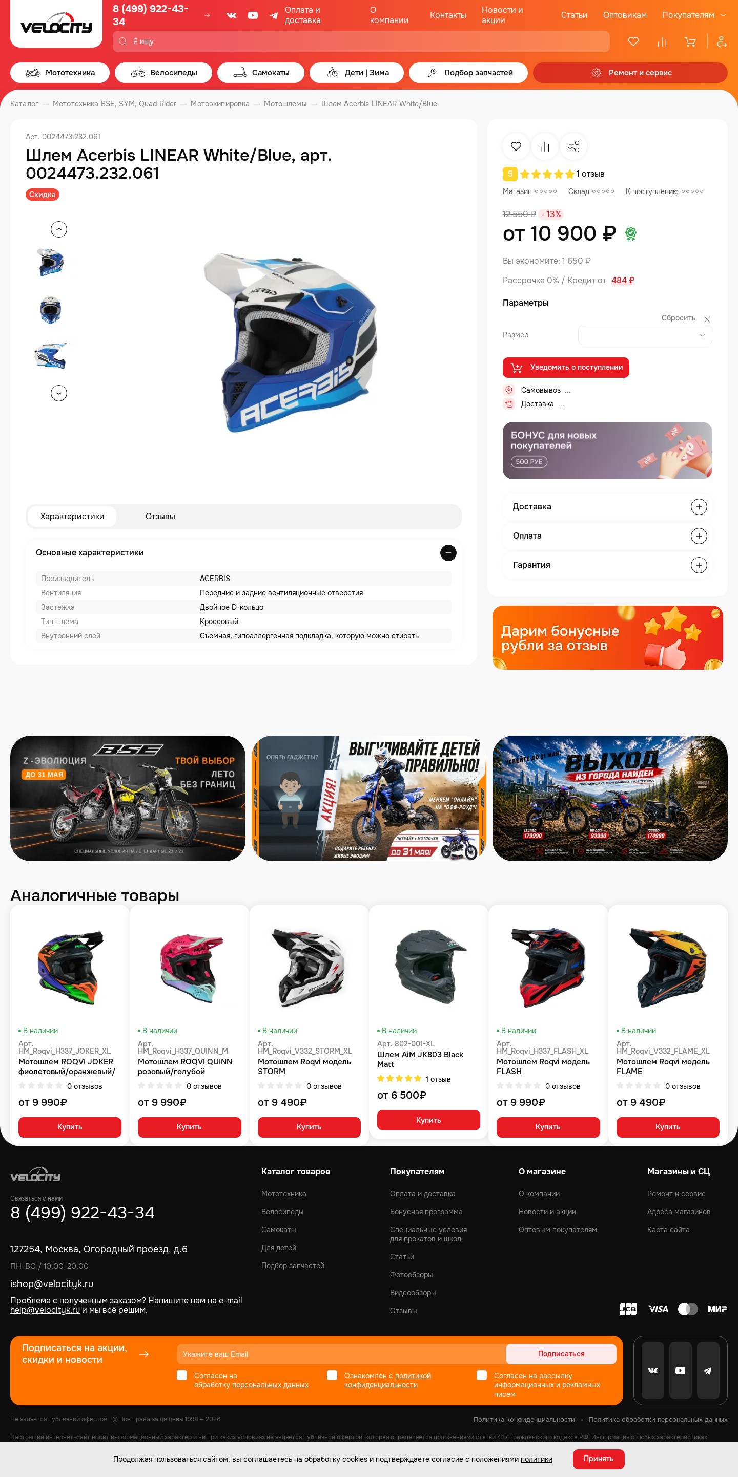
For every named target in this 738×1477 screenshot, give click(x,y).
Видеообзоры (413, 1292)
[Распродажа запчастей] (127, 798)
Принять (599, 1459)
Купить (70, 1127)
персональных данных (270, 1384)
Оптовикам (625, 15)
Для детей (278, 1247)
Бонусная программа (426, 1211)
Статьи (574, 15)
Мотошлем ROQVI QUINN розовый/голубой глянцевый (185, 1067)
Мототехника (283, 1193)
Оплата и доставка (303, 15)
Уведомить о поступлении (566, 367)
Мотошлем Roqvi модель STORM (304, 1067)
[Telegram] (274, 15)
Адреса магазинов (679, 1211)
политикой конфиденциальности (387, 1380)
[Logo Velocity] (56, 26)
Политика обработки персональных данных (658, 1419)
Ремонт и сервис (676, 1193)
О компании (389, 15)
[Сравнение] (662, 41)
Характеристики (72, 516)
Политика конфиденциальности (524, 1419)
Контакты (448, 15)
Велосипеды (282, 1211)
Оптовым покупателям (558, 1229)
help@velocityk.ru (45, 1309)
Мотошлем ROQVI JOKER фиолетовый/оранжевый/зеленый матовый (66, 1067)
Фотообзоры (411, 1274)
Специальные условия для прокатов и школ (428, 1234)
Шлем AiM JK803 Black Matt (420, 1059)
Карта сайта (668, 1229)
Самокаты (278, 1229)
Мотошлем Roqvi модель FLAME (663, 1067)
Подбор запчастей (292, 1265)
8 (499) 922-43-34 (151, 15)
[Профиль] (717, 41)
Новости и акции (502, 15)
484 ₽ (622, 280)
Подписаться (577, 1354)
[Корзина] (691, 41)
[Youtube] (253, 15)
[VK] (231, 15)
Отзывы (160, 516)
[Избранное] (633, 41)
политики (536, 1459)
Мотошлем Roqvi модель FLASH (543, 1067)
